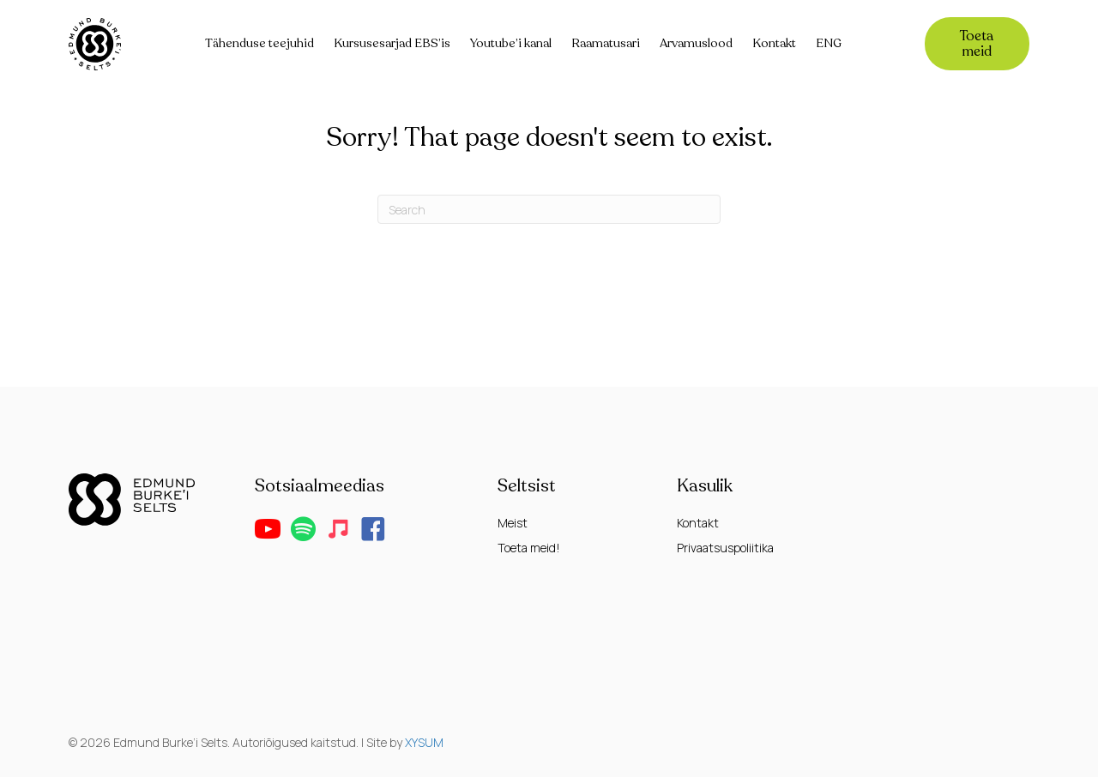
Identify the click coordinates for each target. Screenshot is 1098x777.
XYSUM (424, 742)
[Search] (549, 209)
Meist (513, 523)
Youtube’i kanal (511, 43)
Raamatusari (605, 43)
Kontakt (774, 43)
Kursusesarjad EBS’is (392, 43)
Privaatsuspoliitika (725, 547)
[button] (268, 529)
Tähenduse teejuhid (259, 43)
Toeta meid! (529, 547)
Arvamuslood (696, 43)
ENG (829, 43)
